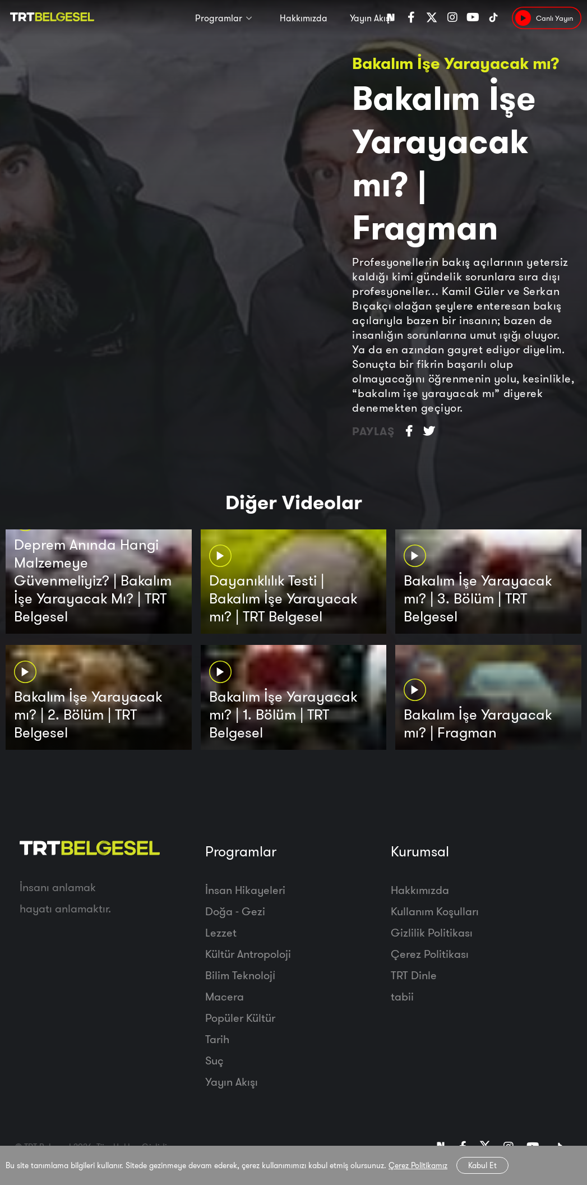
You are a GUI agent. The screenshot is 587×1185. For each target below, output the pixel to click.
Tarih (217, 1039)
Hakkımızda (303, 18)
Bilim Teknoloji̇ (240, 975)
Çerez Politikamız (418, 1165)
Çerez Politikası (430, 954)
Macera (224, 996)
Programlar (218, 18)
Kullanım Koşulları (435, 911)
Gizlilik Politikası (432, 932)
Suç (214, 1060)
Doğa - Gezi (235, 911)
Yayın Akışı (371, 18)
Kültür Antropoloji (248, 954)
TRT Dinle (414, 975)
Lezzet (221, 932)
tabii (402, 996)
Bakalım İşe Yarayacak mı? (456, 63)
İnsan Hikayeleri (245, 890)
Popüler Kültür (240, 1018)
